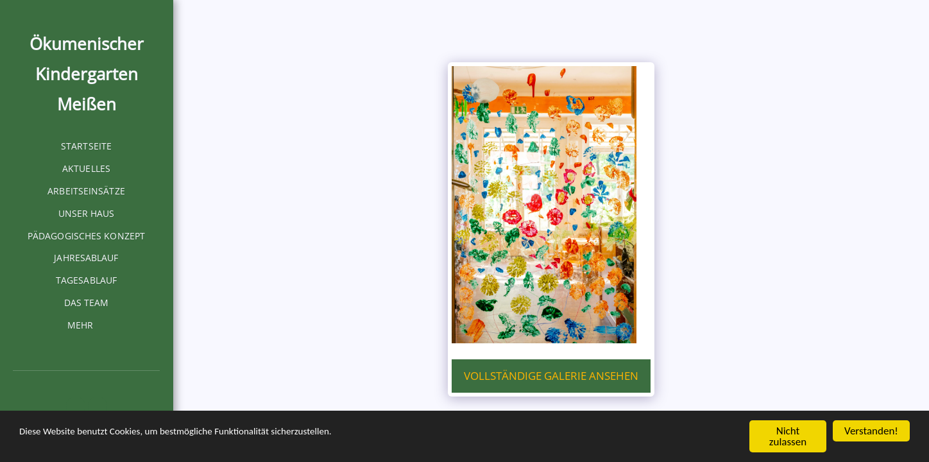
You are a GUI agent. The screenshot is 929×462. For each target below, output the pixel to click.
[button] (75, 406)
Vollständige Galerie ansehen (551, 375)
